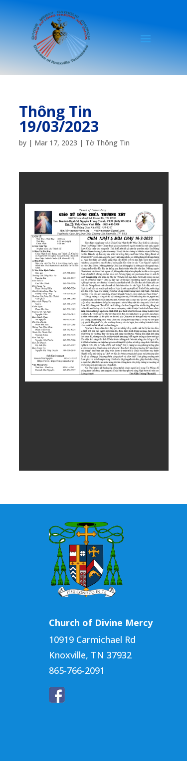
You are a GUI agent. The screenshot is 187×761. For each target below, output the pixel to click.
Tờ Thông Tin (107, 142)
